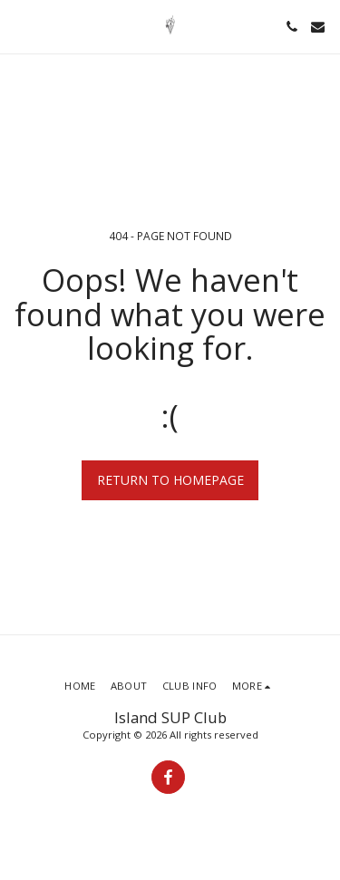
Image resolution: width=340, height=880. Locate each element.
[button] (20, 25)
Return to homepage (170, 479)
